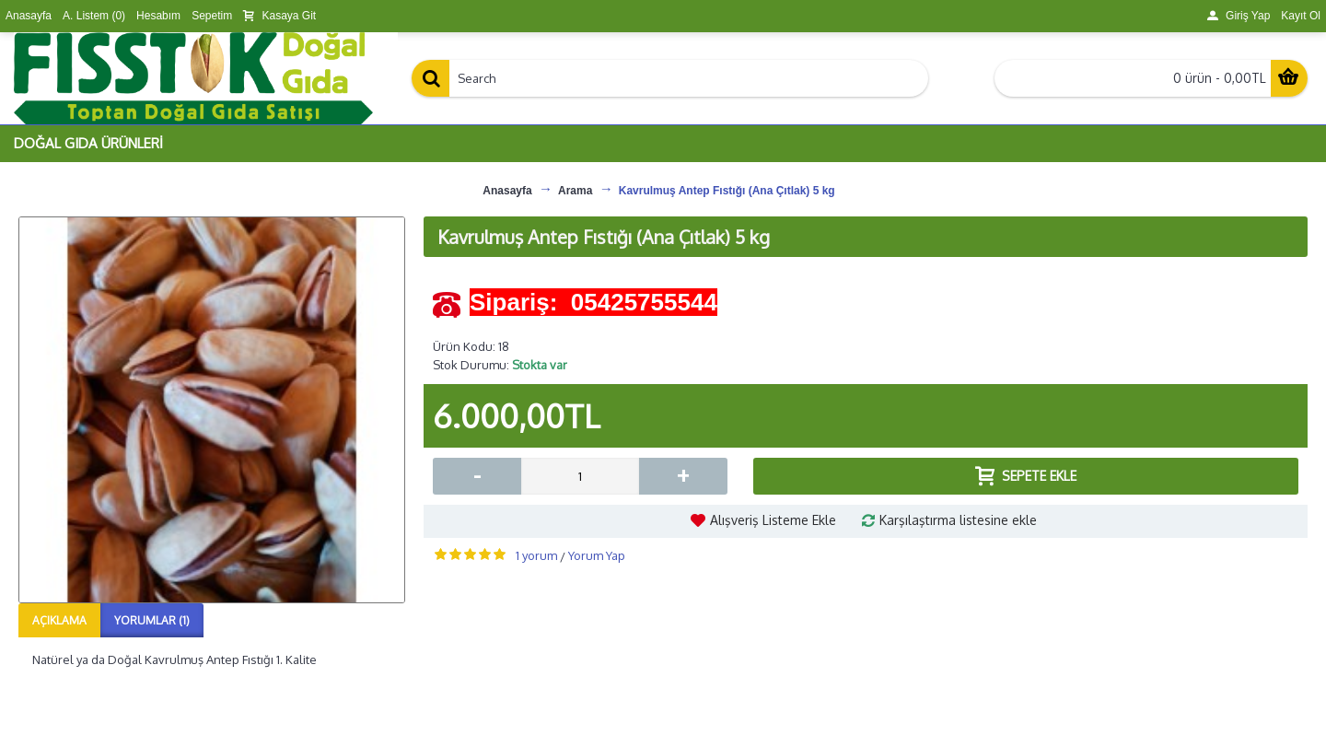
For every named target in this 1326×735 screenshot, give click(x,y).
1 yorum (536, 555)
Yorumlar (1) (152, 620)
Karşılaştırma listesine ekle (958, 520)
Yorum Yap (596, 555)
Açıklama (59, 620)
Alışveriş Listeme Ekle (773, 520)
